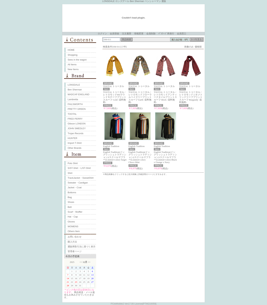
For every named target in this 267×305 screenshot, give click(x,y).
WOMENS (73, 226)
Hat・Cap (73, 216)
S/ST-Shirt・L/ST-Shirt (79, 168)
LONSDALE (74, 84)
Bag (70, 197)
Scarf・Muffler (75, 212)
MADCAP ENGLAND (78, 94)
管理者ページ (75, 251)
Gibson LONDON (76, 123)
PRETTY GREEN (77, 109)
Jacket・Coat (75, 187)
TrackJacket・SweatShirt (80, 178)
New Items (73, 69)
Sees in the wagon (77, 59)
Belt (70, 207)
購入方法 (72, 241)
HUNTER (72, 138)
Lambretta (73, 99)
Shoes (71, 202)
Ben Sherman (75, 89)
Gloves (71, 221)
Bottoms (72, 192)
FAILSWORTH (75, 104)
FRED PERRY (75, 118)
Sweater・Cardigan (78, 182)
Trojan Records (75, 133)
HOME (71, 50)
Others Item (74, 231)
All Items (72, 64)
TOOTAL (72, 114)
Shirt (70, 173)
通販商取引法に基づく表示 (81, 246)
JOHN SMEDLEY (77, 128)
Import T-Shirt (75, 143)
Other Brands (74, 148)
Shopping (72, 55)
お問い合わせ (75, 236)
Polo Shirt (73, 163)
